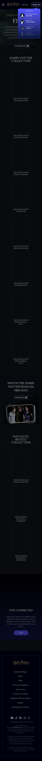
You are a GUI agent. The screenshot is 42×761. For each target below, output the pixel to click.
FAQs (20, 680)
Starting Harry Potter (20, 707)
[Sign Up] (36, 5)
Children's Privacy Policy (20, 698)
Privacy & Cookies (20, 694)
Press (20, 676)
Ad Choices (20, 689)
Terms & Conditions (20, 685)
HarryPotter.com (17, 727)
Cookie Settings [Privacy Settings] (20, 672)
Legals (20, 702)
